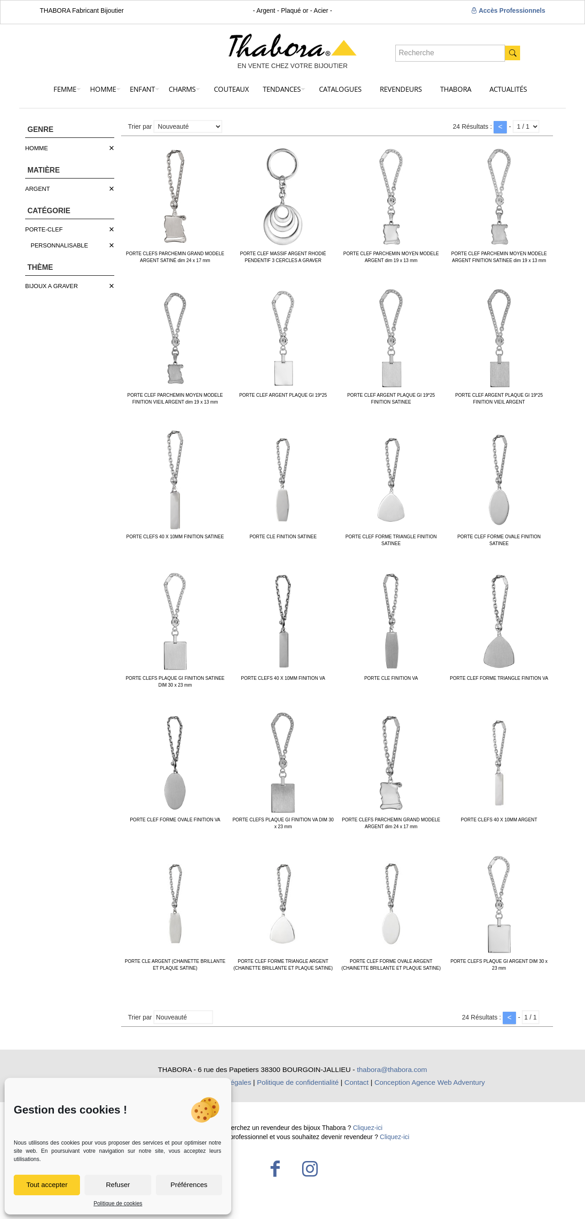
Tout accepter (47, 1184)
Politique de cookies (118, 1203)
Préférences (188, 1184)
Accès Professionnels (508, 10)
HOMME (36, 148)
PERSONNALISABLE (59, 245)
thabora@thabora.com (392, 1069)
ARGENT (37, 188)
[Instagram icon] (310, 1169)
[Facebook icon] (275, 1169)
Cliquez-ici (368, 1127)
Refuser (118, 1184)
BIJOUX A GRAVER (51, 286)
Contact (357, 1082)
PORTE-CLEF (44, 229)
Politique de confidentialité (298, 1082)
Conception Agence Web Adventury (429, 1082)
